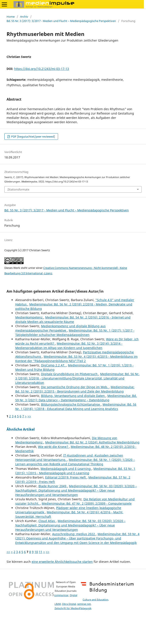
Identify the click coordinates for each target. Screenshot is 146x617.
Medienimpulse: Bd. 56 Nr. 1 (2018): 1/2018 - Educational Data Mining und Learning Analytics (75, 406)
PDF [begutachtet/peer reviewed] (32, 136)
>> (29, 416)
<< (8, 552)
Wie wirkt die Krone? (53, 447)
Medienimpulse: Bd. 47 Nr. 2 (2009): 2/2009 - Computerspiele (87, 503)
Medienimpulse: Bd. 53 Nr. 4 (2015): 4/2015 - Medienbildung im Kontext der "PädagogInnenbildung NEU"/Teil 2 (76, 358)
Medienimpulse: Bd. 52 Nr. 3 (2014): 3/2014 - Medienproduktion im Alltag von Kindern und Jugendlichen (68, 345)
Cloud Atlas (47, 521)
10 (36, 552)
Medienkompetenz (29, 317)
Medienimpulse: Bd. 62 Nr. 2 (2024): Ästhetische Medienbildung (92, 442)
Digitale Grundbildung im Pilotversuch (69, 374)
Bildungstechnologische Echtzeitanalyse (71, 404)
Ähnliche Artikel (21, 429)
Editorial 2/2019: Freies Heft (66, 477)
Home (11, 17)
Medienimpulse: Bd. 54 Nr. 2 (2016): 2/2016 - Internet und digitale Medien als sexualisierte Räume (73, 319)
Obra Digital (69, 603)
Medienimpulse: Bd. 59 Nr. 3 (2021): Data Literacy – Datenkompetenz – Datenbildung (76, 398)
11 (40, 552)
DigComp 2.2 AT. (53, 365)
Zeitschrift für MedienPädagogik (73, 608)
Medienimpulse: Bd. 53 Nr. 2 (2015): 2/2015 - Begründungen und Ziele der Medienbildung (74, 389)
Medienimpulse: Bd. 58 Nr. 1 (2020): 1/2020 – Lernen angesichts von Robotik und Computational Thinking (75, 462)
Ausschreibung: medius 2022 (74, 534)
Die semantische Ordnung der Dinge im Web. (75, 387)
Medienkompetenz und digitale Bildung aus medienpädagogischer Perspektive (60, 328)
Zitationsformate (18, 189)
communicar (61, 595)
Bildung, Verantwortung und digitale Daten (73, 396)
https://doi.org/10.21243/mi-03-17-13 (41, 69)
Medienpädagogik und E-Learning (66, 469)
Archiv (24, 17)
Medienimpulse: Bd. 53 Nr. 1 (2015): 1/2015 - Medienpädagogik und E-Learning (75, 471)
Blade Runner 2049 (52, 486)
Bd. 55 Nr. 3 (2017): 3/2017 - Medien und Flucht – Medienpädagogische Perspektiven (61, 21)
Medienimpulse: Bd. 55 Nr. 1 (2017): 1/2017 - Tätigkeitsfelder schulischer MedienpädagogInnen (74, 332)
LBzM (58, 603)
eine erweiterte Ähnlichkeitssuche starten (62, 562)
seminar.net (84, 603)
